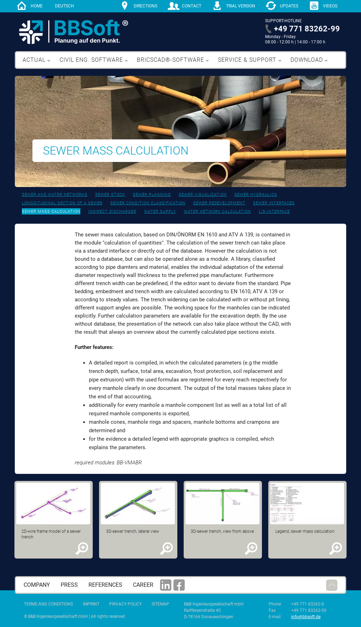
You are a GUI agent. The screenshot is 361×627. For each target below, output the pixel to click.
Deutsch (64, 6)
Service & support (247, 59)
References (105, 584)
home (37, 6)
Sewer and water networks (54, 194)
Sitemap (160, 604)
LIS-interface (274, 211)
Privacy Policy (125, 604)
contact (191, 6)
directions (145, 6)
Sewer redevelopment (219, 203)
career (143, 584)
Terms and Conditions (48, 604)
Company (37, 584)
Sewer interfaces (274, 203)
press (69, 584)
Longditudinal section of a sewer (62, 203)
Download (306, 59)
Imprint (91, 604)
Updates (289, 6)
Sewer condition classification (147, 203)
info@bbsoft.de (305, 616)
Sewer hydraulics (255, 194)
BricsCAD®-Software (170, 59)
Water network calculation (217, 211)
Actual (34, 59)
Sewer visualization (203, 194)
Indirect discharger (112, 211)
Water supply (160, 211)
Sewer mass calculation (51, 211)
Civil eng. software (91, 59)
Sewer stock (110, 194)
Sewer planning (152, 194)
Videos (330, 6)
